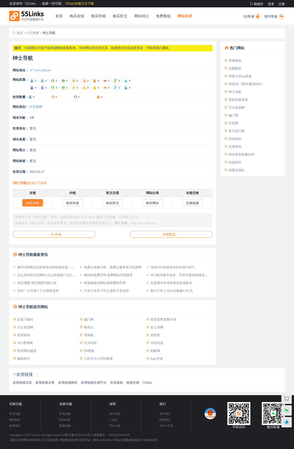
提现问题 (64, 425)
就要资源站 (234, 170)
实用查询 (21, 335)
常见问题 (14, 413)
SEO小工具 (166, 425)
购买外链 (98, 16)
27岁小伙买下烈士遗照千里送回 (104, 291)
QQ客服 (252, 16)
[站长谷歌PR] (117, 87)
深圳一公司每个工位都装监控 (36, 291)
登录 (271, 4)
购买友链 (77, 16)
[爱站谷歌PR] (117, 80)
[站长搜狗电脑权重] (75, 87)
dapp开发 (154, 358)
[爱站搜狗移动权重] (86, 80)
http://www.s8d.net (143, 223)
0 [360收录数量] (79, 96)
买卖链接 (116, 382)
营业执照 (52, 440)
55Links (36, 435)
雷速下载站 (23, 319)
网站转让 (141, 16)
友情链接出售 (45, 382)
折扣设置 (64, 419)
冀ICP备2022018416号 (77, 435)
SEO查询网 (23, 343)
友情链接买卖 (22, 382)
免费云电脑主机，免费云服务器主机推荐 (110, 267)
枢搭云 (86, 327)
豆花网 (231, 123)
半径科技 (154, 343)
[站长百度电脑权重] (33, 87)
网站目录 (185, 16)
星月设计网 (234, 131)
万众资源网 (23, 327)
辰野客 (153, 335)
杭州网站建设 (25, 351)
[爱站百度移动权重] (44, 80)
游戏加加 (232, 139)
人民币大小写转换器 (96, 358)
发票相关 (14, 425)
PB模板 (86, 351)
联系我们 (164, 419)
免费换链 (163, 16)
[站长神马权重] (96, 87)
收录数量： (21, 97)
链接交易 (132, 382)
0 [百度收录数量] (33, 96)
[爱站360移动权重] (65, 80)
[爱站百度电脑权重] (33, 80)
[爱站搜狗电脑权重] (75, 80)
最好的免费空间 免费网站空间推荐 (106, 275)
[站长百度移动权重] (44, 87)
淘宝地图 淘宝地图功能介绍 (35, 283)
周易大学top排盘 (238, 76)
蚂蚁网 (153, 351)
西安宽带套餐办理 (161, 319)
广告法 (113, 419)
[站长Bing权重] (128, 87)
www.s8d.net (40, 70)
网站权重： (21, 79)
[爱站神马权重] (96, 80)
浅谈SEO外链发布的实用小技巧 (170, 267)
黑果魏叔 (232, 60)
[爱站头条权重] (107, 80)
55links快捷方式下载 (79, 3)
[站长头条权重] (107, 87)
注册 (281, 4)
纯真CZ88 (140, 440)
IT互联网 (32, 33)
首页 (59, 16)
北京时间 (88, 343)
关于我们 (164, 413)
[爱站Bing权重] (128, 80)
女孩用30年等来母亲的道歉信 (169, 283)
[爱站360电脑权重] (54, 80)
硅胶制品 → (171, 234)
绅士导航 (232, 92)
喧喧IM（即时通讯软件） (244, 84)
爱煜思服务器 (236, 99)
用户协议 (114, 413)
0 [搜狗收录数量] (56, 96)
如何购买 (14, 419)
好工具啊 (154, 327)
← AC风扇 (54, 234)
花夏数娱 (232, 68)
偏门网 (86, 319)
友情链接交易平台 (94, 382)
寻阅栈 (86, 335)
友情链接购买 (67, 382)
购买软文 (120, 16)
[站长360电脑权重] (54, 87)
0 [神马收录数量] (101, 96)
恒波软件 (232, 162)
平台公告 (114, 425)
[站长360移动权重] (65, 87)
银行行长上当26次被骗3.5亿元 (169, 291)
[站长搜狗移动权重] (86, 87)
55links (147, 382)
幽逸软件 (21, 358)
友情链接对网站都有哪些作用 (102, 283)
